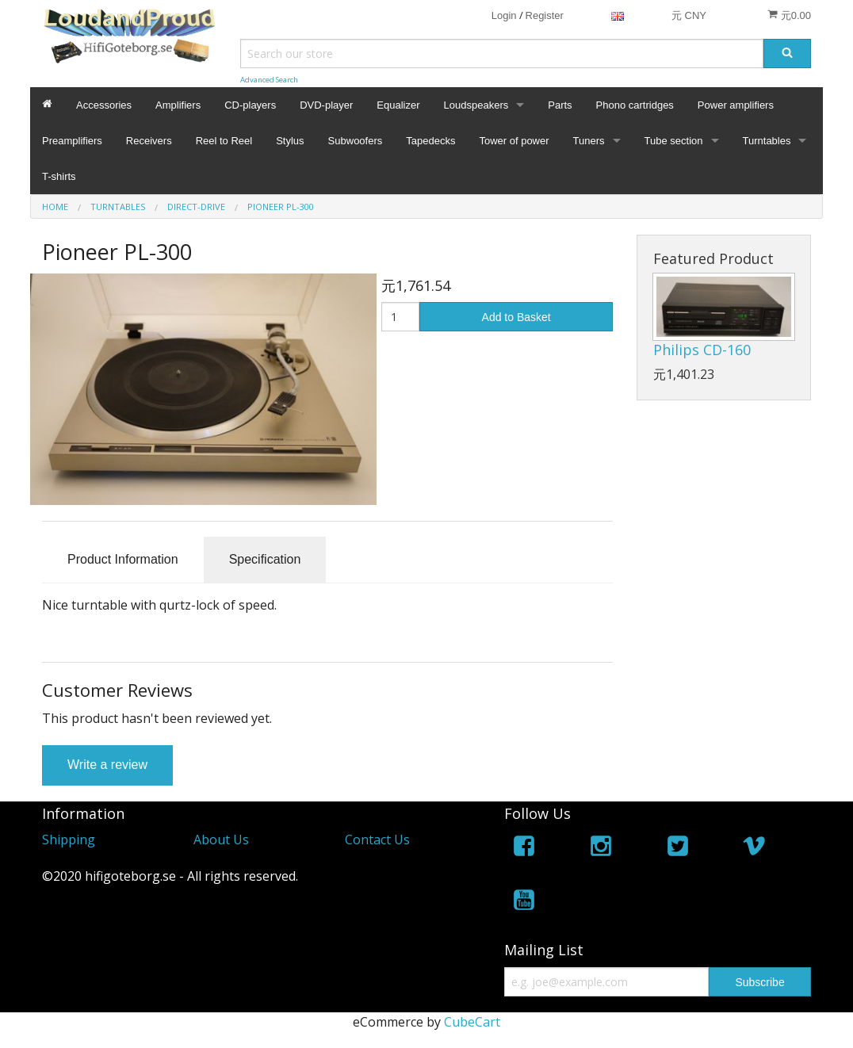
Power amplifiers (736, 105)
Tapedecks (430, 141)
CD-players (250, 105)
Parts (560, 105)
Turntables (767, 141)
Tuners (589, 141)
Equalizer (398, 105)
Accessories (104, 105)
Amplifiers (178, 105)
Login (504, 15)
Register (545, 15)
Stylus (290, 141)
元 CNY (688, 15)
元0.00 (789, 15)
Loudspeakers (476, 105)
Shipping (68, 839)
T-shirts (59, 176)
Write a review (107, 764)
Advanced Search (269, 80)
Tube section (674, 141)
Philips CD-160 (702, 349)
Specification (265, 559)
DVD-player (326, 105)
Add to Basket (516, 317)
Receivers (149, 141)
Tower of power (514, 141)
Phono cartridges (635, 105)
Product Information (122, 559)
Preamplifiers (72, 141)
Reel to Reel (224, 141)
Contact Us (377, 839)
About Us (221, 839)
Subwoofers (355, 141)
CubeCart (472, 1022)
